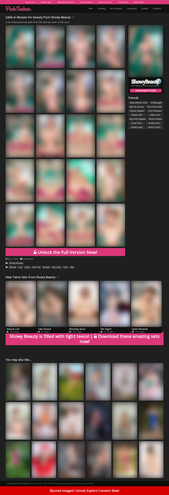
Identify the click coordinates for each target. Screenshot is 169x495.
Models (144, 8)
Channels (157, 8)
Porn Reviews (154, 110)
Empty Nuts (137, 114)
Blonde (12, 267)
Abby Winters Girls (65, 2)
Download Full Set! (146, 90)
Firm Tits (36, 267)
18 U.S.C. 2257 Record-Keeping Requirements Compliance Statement (64, 483)
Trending (101, 8)
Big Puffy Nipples (137, 119)
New (91, 8)
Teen (65, 267)
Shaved (46, 267)
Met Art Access (105, 2)
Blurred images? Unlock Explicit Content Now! (84, 490)
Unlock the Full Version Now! (65, 252)
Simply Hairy (137, 127)
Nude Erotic (154, 123)
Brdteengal (46, 2)
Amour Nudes (86, 2)
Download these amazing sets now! (84, 338)
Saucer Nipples (137, 110)
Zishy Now (123, 2)
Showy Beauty (62, 17)
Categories (132, 8)
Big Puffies (139, 2)
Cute (20, 267)
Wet (72, 267)
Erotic (27, 267)
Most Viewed (116, 8)
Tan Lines (56, 267)
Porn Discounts (154, 106)
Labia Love (30, 2)
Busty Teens (154, 127)
